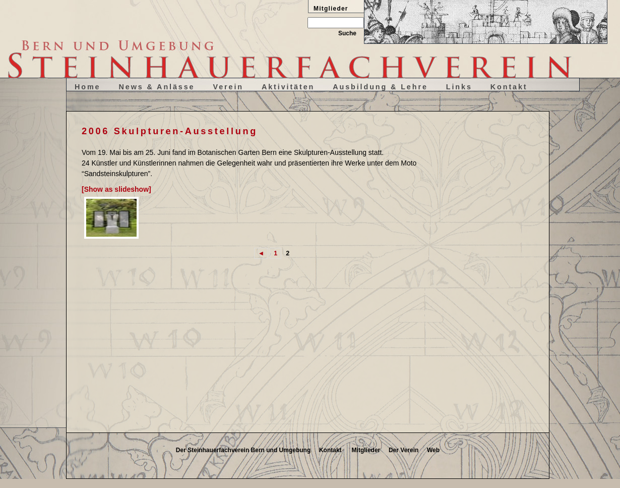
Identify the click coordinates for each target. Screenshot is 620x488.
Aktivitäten (288, 87)
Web (433, 450)
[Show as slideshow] (116, 189)
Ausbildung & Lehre (380, 87)
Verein (228, 87)
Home (88, 87)
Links (459, 87)
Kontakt (509, 87)
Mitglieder (366, 450)
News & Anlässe (157, 87)
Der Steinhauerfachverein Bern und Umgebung (243, 450)
